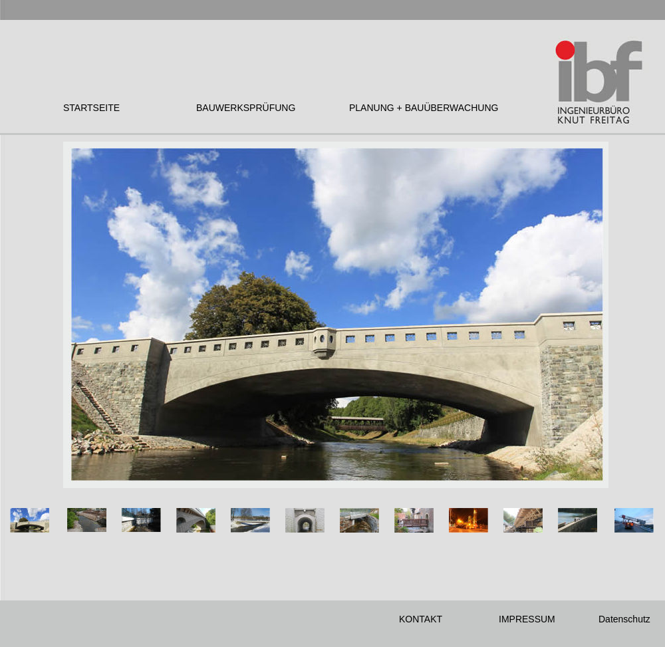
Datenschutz (624, 619)
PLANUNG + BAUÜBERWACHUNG (423, 107)
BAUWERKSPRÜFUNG (245, 107)
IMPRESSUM (527, 619)
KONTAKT (420, 619)
